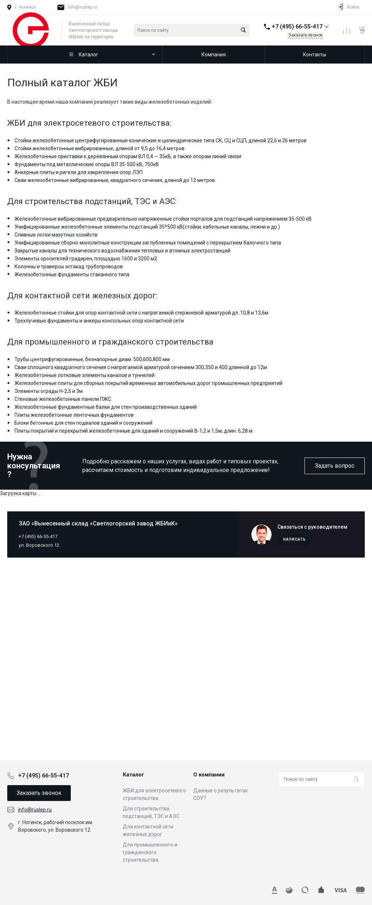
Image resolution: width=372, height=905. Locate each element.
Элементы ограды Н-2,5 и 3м (48, 391)
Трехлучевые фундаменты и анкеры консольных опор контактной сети (99, 321)
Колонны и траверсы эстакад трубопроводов (68, 266)
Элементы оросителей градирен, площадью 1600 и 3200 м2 (85, 258)
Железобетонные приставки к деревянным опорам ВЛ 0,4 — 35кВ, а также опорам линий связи (127, 156)
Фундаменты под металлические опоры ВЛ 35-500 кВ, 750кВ (86, 164)
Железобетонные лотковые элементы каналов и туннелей (84, 375)
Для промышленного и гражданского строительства (150, 852)
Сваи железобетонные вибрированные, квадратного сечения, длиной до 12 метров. (115, 180)
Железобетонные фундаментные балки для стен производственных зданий (105, 407)
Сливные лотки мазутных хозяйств (56, 235)
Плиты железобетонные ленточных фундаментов (74, 415)
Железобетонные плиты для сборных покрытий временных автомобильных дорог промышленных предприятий (148, 383)
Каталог (133, 774)
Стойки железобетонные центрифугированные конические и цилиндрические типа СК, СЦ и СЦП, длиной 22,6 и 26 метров (160, 140)
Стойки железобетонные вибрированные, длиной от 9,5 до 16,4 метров (99, 148)
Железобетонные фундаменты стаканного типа (71, 274)
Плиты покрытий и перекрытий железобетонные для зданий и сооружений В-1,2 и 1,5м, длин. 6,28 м (133, 431)
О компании (209, 774)
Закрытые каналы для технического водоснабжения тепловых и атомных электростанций (122, 251)
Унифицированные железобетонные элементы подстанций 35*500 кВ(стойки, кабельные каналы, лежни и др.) (147, 227)
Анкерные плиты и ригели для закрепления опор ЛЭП (78, 172)
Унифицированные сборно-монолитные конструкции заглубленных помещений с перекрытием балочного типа (147, 243)
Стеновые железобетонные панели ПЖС (62, 399)
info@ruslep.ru (82, 7)
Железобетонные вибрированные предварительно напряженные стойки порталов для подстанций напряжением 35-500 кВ (163, 219)
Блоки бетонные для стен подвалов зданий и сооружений (83, 423)
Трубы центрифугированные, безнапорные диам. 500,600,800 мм (92, 359)
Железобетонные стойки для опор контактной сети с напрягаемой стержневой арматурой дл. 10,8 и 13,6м (141, 313)
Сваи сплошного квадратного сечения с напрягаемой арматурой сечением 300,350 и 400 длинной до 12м (140, 367)
